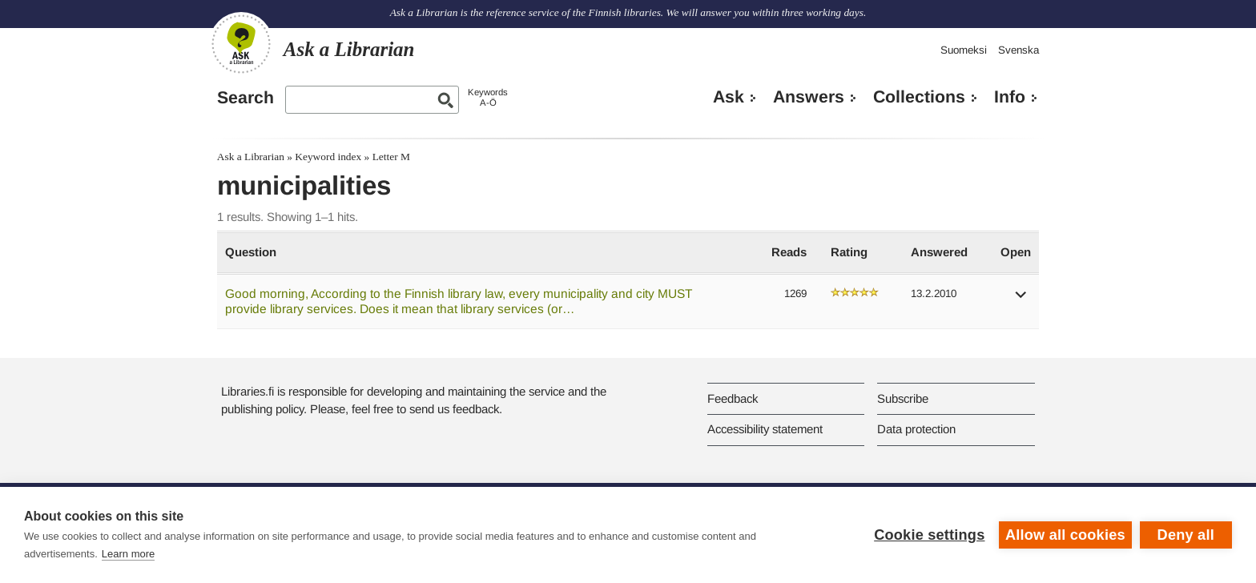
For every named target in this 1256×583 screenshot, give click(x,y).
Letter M (391, 157)
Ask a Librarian (250, 157)
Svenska (1018, 50)
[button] (1021, 300)
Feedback (732, 398)
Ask (728, 97)
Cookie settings (929, 535)
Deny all (1185, 535)
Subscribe (902, 398)
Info (1009, 97)
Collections (919, 97)
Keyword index (328, 157)
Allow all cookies (1065, 535)
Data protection (916, 429)
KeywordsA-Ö (488, 97)
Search (245, 97)
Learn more (128, 554)
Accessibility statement (765, 429)
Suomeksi (963, 50)
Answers (808, 97)
